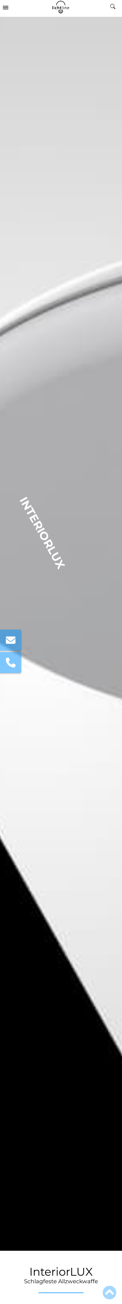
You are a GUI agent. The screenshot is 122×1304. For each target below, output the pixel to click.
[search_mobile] (114, 7)
